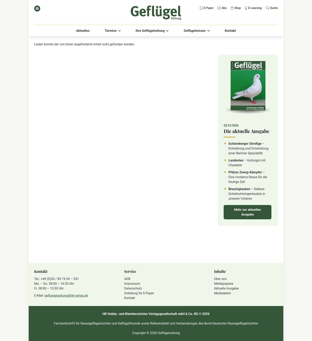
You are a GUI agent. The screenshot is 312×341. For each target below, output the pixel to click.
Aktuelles (83, 31)
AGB (127, 279)
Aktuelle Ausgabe (226, 288)
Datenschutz (133, 288)
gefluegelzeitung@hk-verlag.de (66, 295)
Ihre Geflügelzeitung (150, 31)
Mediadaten (222, 293)
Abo (224, 8)
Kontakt (230, 31)
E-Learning (255, 8)
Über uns (220, 279)
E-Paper (208, 8)
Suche (274, 8)
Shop (237, 8)
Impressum (132, 284)
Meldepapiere (223, 284)
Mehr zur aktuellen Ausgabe (247, 212)
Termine (110, 31)
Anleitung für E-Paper (139, 293)
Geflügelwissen (195, 31)
